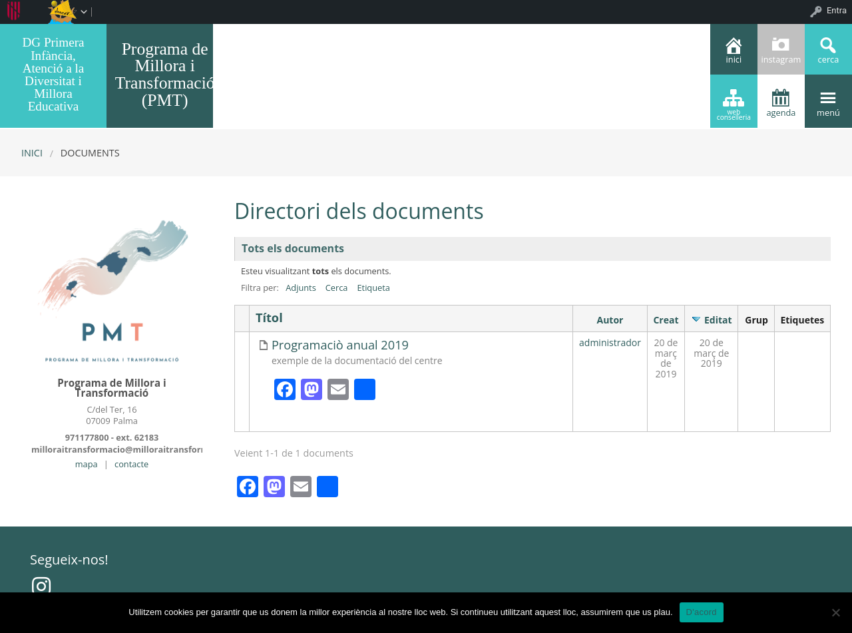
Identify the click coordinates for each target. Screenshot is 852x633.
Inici (32, 152)
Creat (665, 320)
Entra (837, 10)
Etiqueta (373, 288)
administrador (610, 342)
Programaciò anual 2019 (340, 345)
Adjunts (301, 288)
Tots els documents (293, 248)
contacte (131, 464)
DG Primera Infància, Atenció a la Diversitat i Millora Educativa (53, 74)
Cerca (336, 288)
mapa (86, 464)
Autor (610, 320)
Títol (269, 317)
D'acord (701, 612)
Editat (718, 320)
